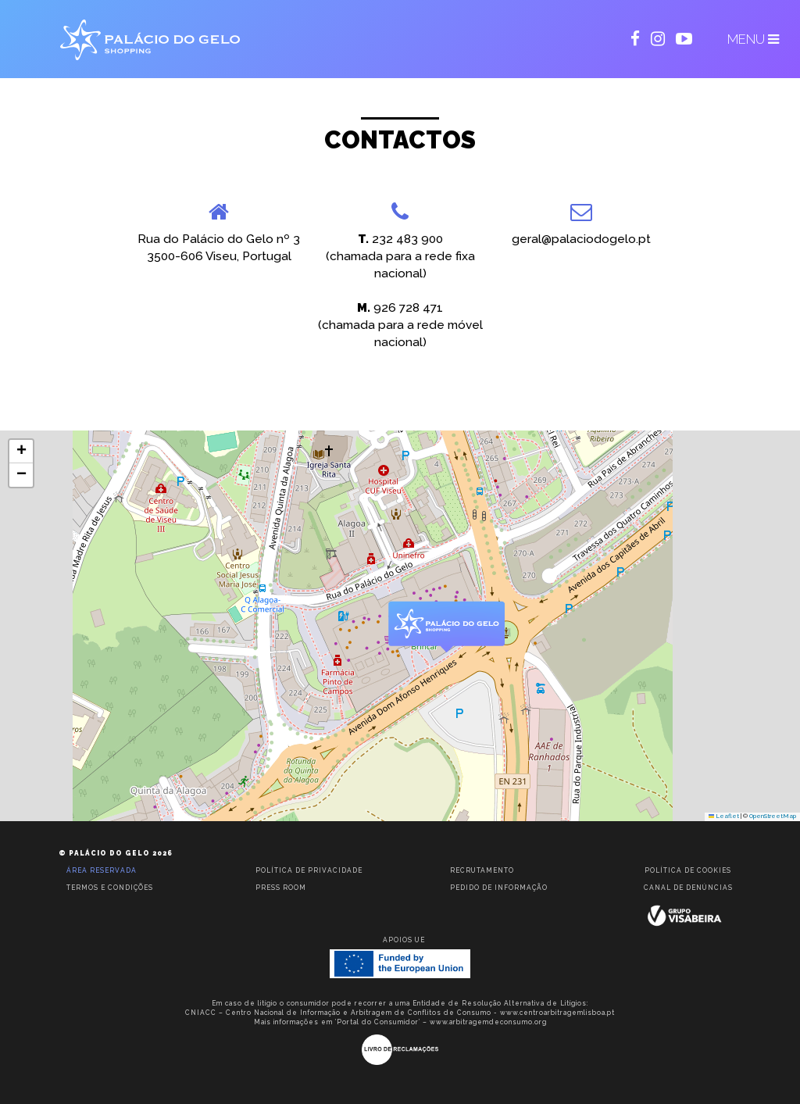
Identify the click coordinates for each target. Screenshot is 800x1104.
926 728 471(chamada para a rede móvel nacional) (400, 325)
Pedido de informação (499, 887)
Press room (280, 887)
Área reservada (101, 870)
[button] (446, 628)
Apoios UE (404, 940)
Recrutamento (482, 870)
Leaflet (724, 816)
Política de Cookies (688, 870)
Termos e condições (109, 887)
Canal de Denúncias (688, 887)
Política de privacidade (308, 870)
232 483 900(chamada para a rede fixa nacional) (400, 256)
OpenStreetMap (772, 816)
